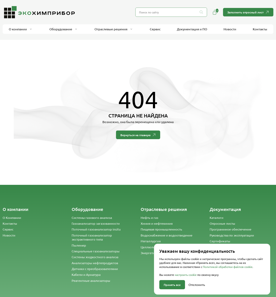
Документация (225, 209)
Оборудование (87, 209)
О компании (15, 209)
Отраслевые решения (164, 209)
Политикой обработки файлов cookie (227, 289)
